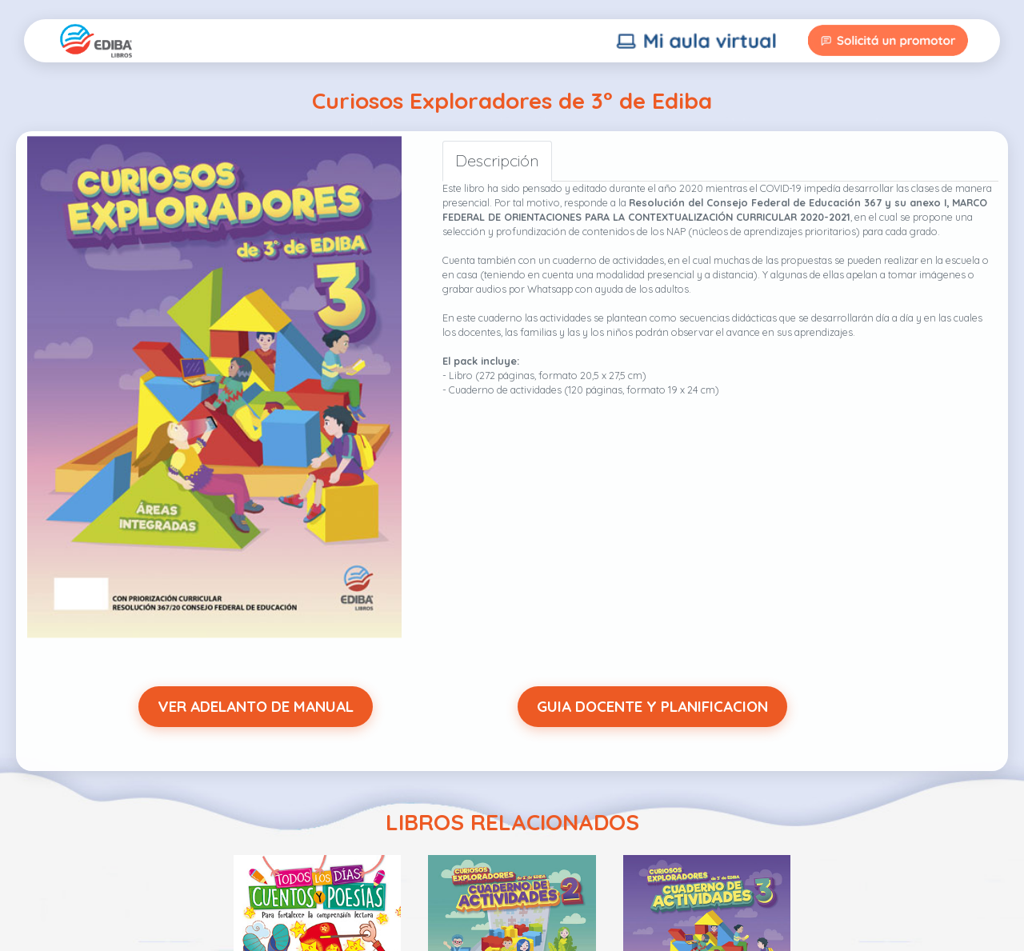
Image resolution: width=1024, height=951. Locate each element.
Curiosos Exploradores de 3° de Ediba (512, 100)
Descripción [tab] (497, 160)
